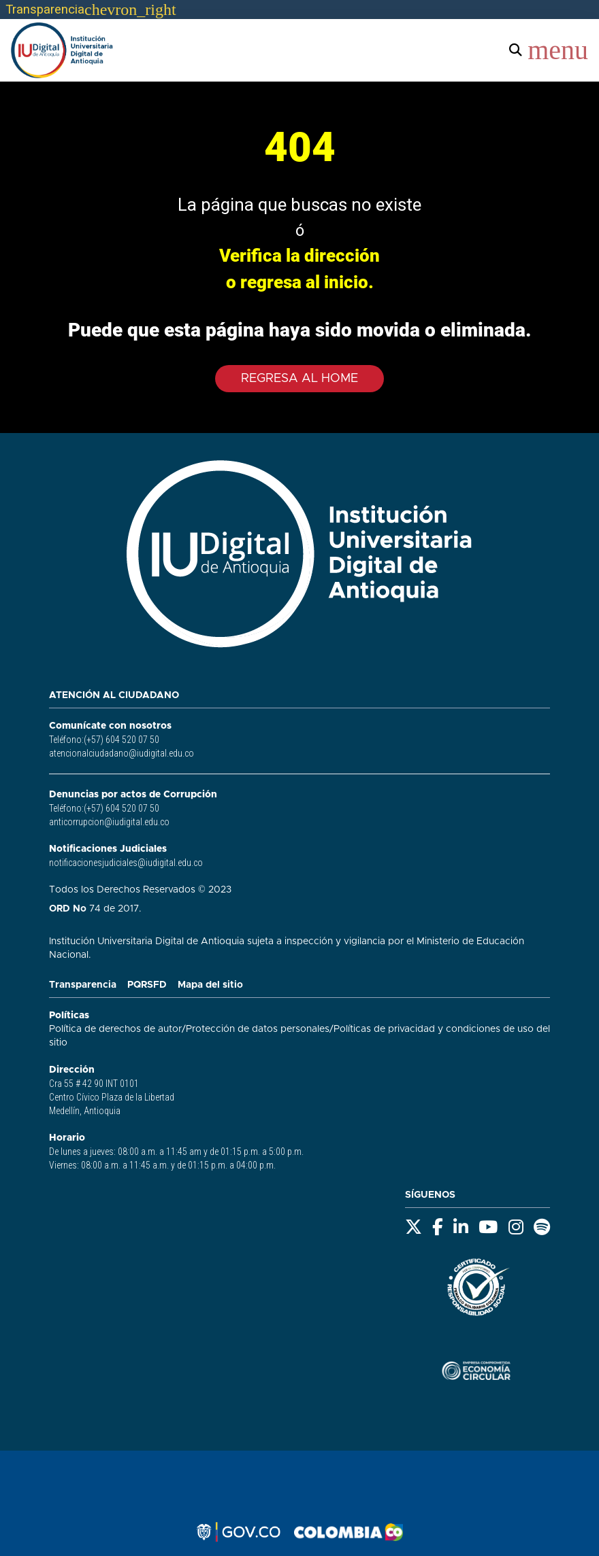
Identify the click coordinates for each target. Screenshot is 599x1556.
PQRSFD (147, 985)
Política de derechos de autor (115, 1029)
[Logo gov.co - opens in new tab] (238, 1532)
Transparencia (82, 985)
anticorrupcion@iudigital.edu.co (109, 821)
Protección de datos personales (257, 1029)
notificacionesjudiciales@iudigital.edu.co (126, 862)
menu (558, 50)
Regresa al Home (299, 379)
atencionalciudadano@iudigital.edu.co (121, 753)
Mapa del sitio (210, 985)
